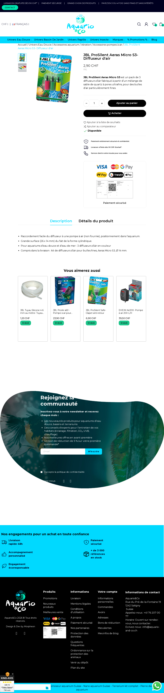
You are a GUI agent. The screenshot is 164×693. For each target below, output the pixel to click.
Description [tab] (61, 221)
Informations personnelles (105, 600)
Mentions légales (81, 603)
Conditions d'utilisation (77, 611)
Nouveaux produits (49, 605)
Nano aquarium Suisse (96, 686)
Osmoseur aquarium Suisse (65, 686)
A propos (76, 617)
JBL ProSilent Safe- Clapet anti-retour (96, 311)
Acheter (115, 113)
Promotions (50, 598)
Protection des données (79, 635)
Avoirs (101, 612)
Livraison (76, 598)
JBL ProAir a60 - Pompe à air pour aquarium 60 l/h (62, 312)
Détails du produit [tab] (96, 221)
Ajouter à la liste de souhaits (101, 122)
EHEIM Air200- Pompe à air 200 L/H (131, 311)
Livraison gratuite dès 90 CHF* (21, 3)
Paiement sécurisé (52, 3)
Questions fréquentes (77, 644)
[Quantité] (94, 103)
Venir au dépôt (79, 662)
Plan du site (78, 667)
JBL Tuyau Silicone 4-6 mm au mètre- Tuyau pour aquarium (31, 312)
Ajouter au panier (127, 103)
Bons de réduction (109, 622)
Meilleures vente (53, 612)
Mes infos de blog (108, 633)
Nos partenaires (80, 628)
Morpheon (29, 626)
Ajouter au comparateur (99, 126)
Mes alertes (104, 628)
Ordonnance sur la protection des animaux (82, 654)
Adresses (103, 617)
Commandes (105, 607)
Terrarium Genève (36, 686)
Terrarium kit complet (125, 686)
